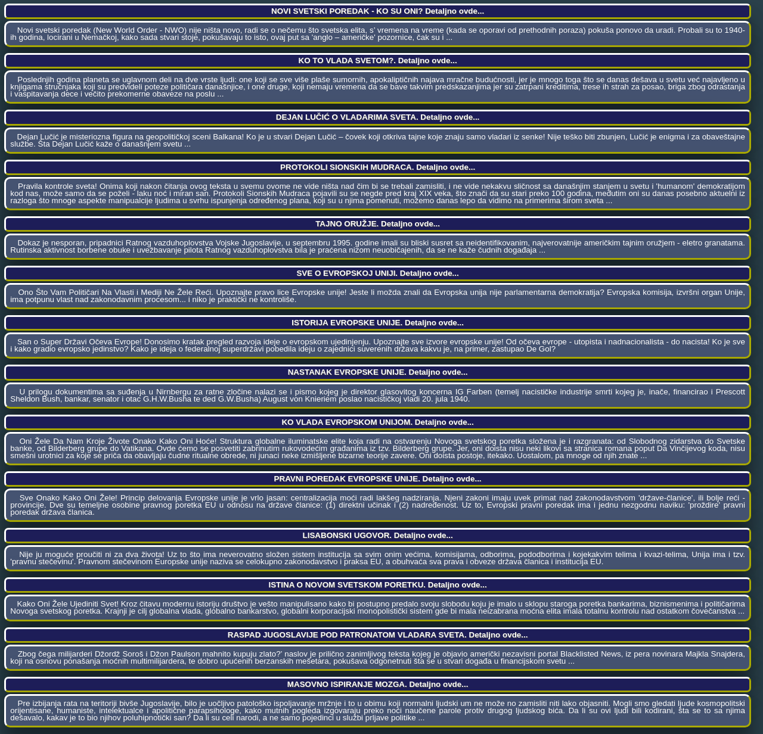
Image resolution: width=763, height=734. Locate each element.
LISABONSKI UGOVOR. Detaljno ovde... (377, 535)
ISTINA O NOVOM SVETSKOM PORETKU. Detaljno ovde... (377, 584)
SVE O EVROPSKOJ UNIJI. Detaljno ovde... (377, 273)
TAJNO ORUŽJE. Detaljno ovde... (377, 223)
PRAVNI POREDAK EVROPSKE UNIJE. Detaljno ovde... (378, 478)
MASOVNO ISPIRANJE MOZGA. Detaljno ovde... (378, 684)
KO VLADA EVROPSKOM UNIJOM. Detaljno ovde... (377, 422)
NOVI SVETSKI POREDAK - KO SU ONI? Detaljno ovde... (377, 11)
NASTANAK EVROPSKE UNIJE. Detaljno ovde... (378, 372)
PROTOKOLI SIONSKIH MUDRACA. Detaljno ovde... (377, 167)
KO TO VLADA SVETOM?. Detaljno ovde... (378, 60)
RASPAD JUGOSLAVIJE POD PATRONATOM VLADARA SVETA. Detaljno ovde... (378, 634)
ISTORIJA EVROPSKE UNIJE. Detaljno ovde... (377, 322)
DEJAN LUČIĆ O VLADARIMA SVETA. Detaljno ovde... (378, 117)
